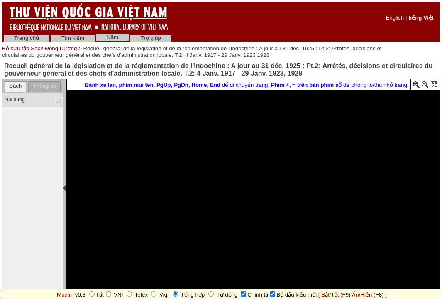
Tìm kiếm (72, 38)
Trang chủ (26, 38)
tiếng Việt (421, 18)
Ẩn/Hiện (362, 295)
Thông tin (44, 86)
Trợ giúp (151, 38)
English (395, 18)
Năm (112, 37)
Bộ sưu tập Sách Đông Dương (40, 48)
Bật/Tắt (330, 295)
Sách (15, 86)
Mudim (65, 295)
